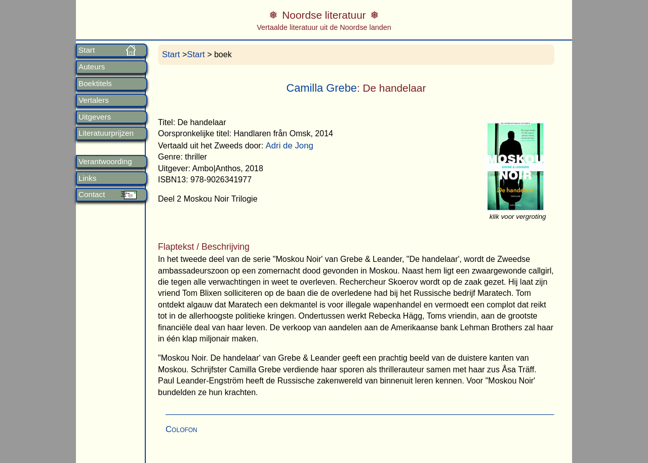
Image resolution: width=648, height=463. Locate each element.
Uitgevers (94, 117)
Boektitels (95, 84)
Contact (91, 194)
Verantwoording (105, 162)
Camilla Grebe (321, 88)
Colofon (181, 429)
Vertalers (93, 100)
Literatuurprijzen (106, 133)
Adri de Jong (289, 145)
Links (87, 178)
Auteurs (91, 67)
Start (86, 50)
